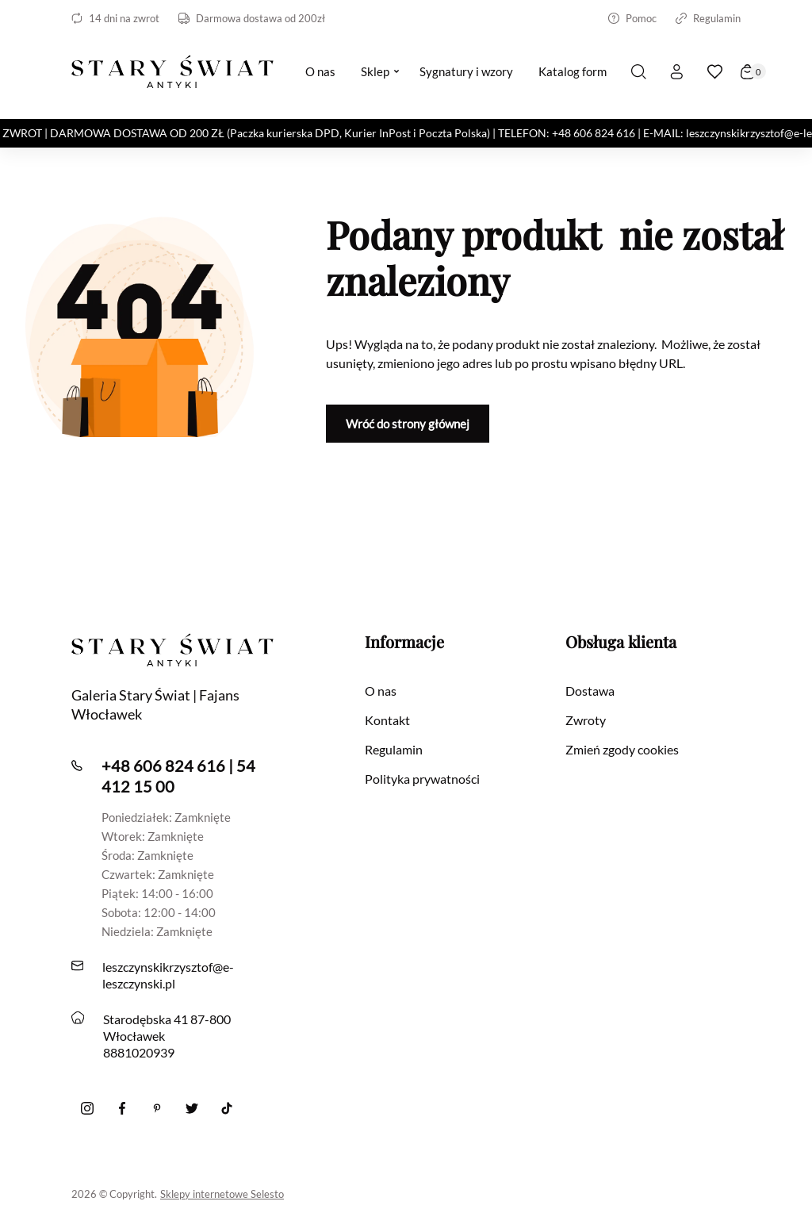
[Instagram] (87, 1108)
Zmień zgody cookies (622, 749)
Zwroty (585, 719)
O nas (380, 690)
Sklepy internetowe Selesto (222, 1194)
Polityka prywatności (422, 778)
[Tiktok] (227, 1108)
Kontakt (387, 719)
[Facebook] (122, 1108)
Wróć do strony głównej (407, 423)
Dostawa (590, 690)
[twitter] (192, 1108)
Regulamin (708, 18)
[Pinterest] (157, 1108)
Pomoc (632, 18)
